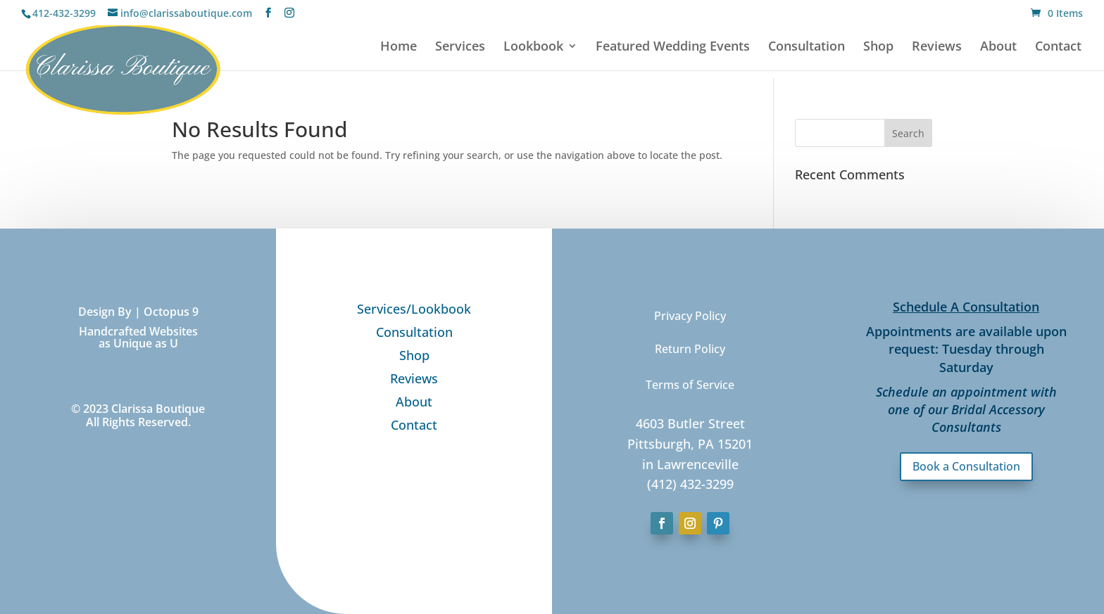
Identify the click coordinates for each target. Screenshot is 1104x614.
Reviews (937, 47)
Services (460, 47)
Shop (878, 47)
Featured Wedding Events (673, 47)
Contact (1058, 47)
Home (398, 47)
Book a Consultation (966, 466)
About (998, 47)
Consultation (806, 47)
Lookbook (533, 47)
